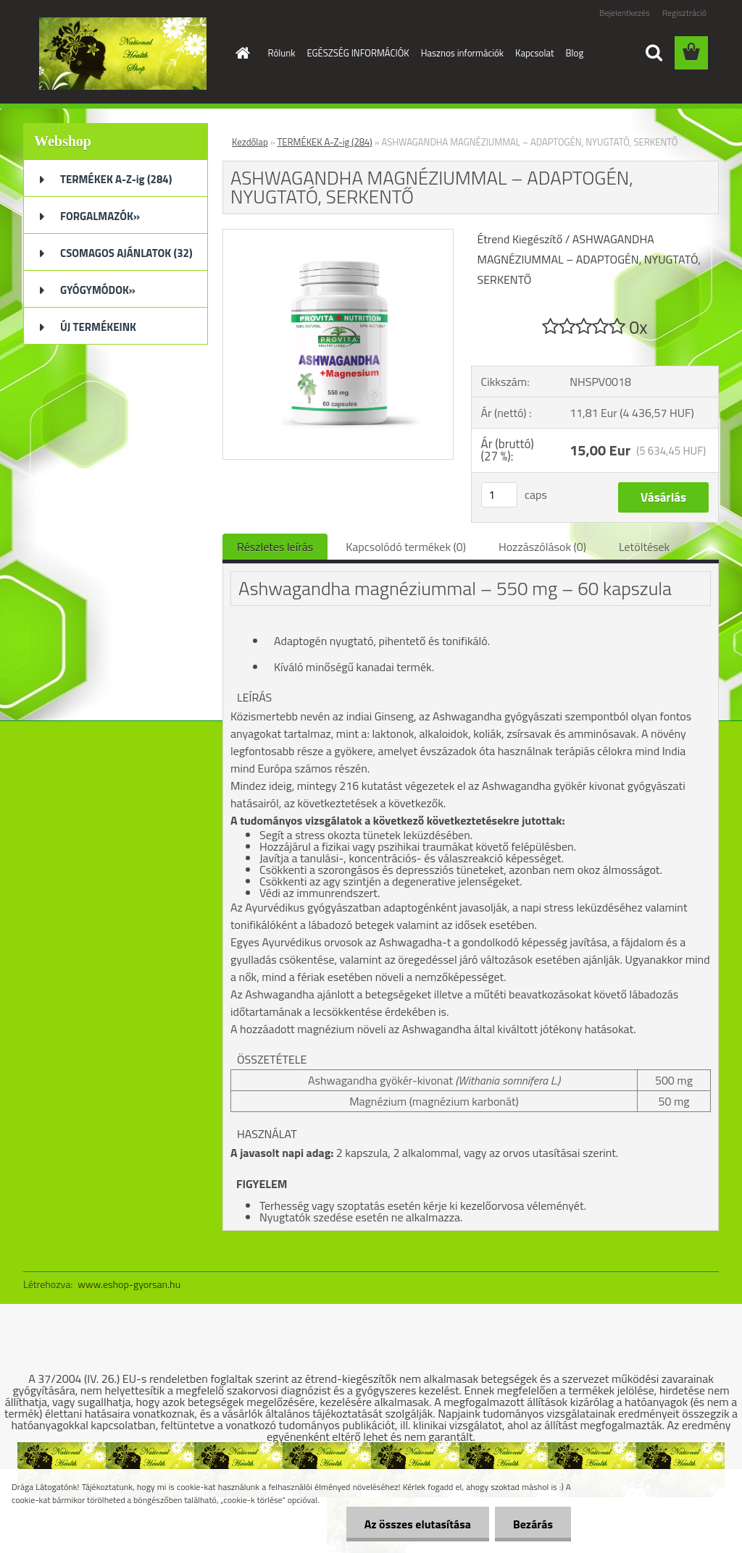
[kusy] (499, 495)
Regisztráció (684, 13)
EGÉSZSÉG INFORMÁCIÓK (358, 53)
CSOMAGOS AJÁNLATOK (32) (126, 253)
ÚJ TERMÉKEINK (98, 327)
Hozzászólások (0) (542, 546)
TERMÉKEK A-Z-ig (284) (116, 179)
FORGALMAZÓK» (100, 216)
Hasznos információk (462, 53)
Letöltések (644, 546)
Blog (575, 53)
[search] (653, 53)
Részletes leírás (275, 546)
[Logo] (122, 53)
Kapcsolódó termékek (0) (406, 546)
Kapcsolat (534, 53)
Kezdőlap (250, 142)
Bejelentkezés (624, 13)
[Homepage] (240, 53)
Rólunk (282, 53)
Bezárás (533, 1524)
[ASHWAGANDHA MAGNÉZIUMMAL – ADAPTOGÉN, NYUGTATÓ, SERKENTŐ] (338, 235)
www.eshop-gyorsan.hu (129, 1284)
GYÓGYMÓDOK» (98, 290)
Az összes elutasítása (417, 1524)
